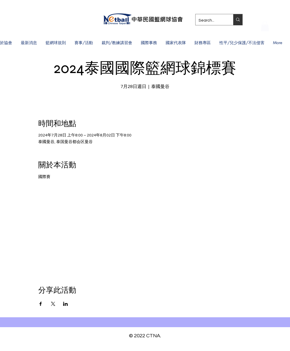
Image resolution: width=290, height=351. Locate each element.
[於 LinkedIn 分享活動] (65, 304)
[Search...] (211, 20)
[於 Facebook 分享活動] (40, 304)
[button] (265, 26)
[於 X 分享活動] (53, 304)
